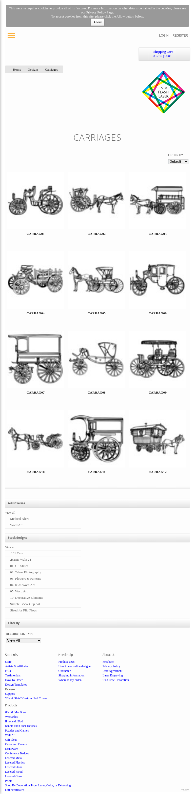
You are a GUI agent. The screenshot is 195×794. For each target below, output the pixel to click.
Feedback (108, 661)
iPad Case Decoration (116, 680)
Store (8, 661)
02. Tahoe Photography (25, 572)
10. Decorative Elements (26, 597)
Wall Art (10, 735)
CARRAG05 (97, 313)
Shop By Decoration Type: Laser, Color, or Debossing (38, 785)
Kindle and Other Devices (21, 726)
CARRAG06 (158, 313)
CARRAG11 (96, 472)
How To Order (14, 680)
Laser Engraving (113, 675)
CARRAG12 (158, 472)
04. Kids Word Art (22, 585)
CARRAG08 (97, 392)
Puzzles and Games (17, 730)
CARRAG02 (97, 234)
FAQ (8, 671)
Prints (8, 781)
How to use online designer (74, 666)
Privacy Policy (111, 666)
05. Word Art (19, 591)
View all (10, 512)
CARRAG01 (36, 234)
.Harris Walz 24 (20, 559)
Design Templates (16, 684)
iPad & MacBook (15, 712)
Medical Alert (19, 519)
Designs (33, 69)
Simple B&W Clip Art (25, 604)
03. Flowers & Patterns (25, 578)
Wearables (11, 717)
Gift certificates (14, 790)
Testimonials (13, 675)
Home (17, 69)
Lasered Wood (14, 771)
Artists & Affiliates (16, 666)
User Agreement (112, 671)
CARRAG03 (158, 234)
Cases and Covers (16, 744)
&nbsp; (35, 209)
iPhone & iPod (14, 721)
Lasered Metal (14, 758)
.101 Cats (16, 553)
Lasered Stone (13, 767)
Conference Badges (17, 753)
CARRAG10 (36, 472)
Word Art (16, 525)
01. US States (19, 566)
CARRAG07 (36, 392)
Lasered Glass (13, 776)
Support (10, 693)
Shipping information (71, 675)
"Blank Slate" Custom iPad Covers (26, 698)
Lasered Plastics (15, 762)
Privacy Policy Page (99, 12)
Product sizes (66, 661)
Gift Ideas (11, 739)
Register (180, 35)
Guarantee (64, 671)
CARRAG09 (158, 392)
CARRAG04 (36, 313)
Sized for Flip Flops (23, 610)
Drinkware (11, 749)
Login (163, 35)
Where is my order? (70, 680)
